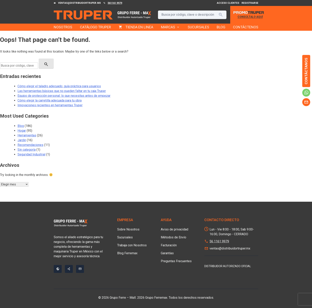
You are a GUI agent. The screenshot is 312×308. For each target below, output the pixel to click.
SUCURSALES (198, 27)
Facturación (169, 245)
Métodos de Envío (173, 237)
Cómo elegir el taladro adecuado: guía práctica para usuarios (59, 86)
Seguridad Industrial (31, 154)
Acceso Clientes (228, 3)
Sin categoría (27, 150)
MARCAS (170, 27)
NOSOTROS (63, 27)
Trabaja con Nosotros (132, 245)
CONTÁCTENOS (245, 27)
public (57, 269)
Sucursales (125, 237)
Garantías (167, 253)
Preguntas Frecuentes (176, 261)
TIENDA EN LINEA (139, 27)
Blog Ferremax (127, 253)
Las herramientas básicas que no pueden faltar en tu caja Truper (62, 91)
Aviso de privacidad (174, 229)
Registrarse (250, 3)
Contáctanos (306, 71)
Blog (21, 126)
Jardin (22, 140)
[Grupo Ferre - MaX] (83, 14)
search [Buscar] (220, 14)
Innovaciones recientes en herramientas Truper (50, 105)
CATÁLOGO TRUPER (95, 27)
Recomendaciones (30, 145)
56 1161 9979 (219, 241)
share (68, 269)
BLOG (221, 27)
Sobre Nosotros (128, 229)
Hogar (22, 130)
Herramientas (27, 135)
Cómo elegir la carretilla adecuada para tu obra (50, 100)
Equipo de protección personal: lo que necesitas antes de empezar (64, 96)
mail (306, 102)
